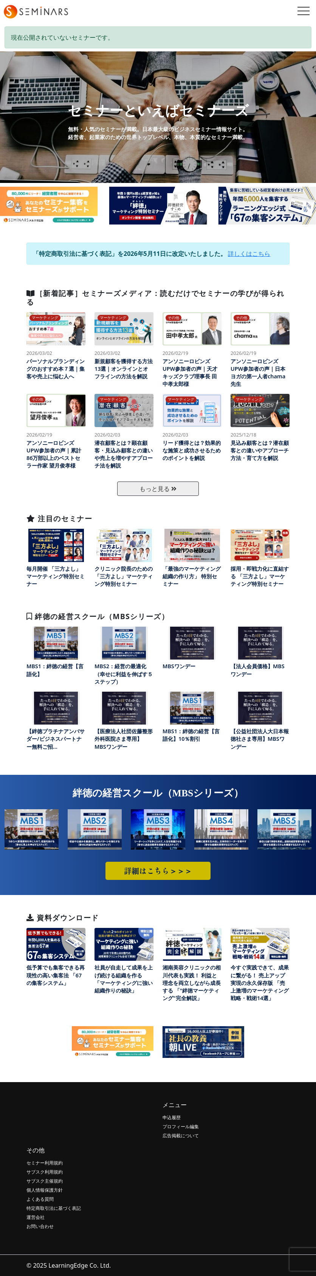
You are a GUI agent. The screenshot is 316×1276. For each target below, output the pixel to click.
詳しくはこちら (249, 253)
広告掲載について (181, 1135)
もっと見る (158, 489)
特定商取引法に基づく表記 (53, 1208)
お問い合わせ (40, 1226)
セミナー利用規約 (44, 1163)
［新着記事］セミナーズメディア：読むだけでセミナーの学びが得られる (155, 297)
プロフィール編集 (181, 1126)
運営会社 (35, 1217)
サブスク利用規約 (44, 1172)
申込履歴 (172, 1117)
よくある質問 (40, 1199)
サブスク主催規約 (44, 1181)
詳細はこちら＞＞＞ (158, 870)
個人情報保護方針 (44, 1190)
